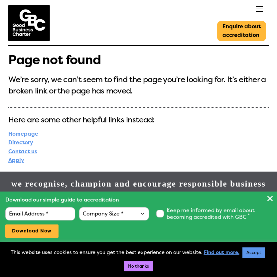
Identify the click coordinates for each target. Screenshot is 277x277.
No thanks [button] (138, 266)
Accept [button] (253, 252)
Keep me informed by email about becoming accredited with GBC (211, 214)
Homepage (23, 134)
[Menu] (243, 9)
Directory (20, 142)
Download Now (32, 231)
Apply (16, 160)
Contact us (22, 151)
